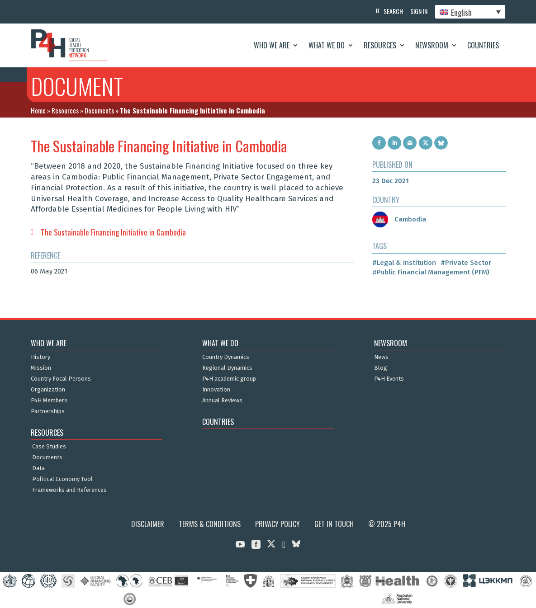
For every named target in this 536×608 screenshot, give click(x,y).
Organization (48, 389)
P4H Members (49, 400)
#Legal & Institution (404, 263)
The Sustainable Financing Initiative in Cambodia (113, 232)
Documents (99, 110)
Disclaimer (147, 523)
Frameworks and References (69, 490)
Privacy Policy (277, 523)
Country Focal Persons (61, 379)
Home (38, 110)
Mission (41, 368)
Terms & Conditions (210, 523)
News (381, 357)
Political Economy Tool (62, 479)
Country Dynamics (225, 357)
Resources (380, 45)
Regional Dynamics (227, 368)
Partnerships (48, 411)
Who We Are (271, 45)
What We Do (326, 45)
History (40, 357)
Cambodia (399, 219)
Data (38, 468)
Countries (483, 45)
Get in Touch (334, 523)
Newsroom (431, 45)
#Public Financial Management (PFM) (430, 272)
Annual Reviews (222, 400)
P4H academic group (229, 379)
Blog (380, 368)
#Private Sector (466, 263)
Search (389, 11)
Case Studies (49, 446)
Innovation (216, 389)
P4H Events (389, 379)
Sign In (417, 11)
